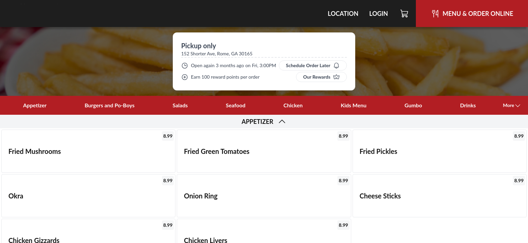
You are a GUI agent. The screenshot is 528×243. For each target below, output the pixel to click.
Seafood (235, 105)
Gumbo (413, 105)
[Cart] (404, 13)
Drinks (468, 105)
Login (378, 13)
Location (343, 13)
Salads (180, 105)
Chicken (293, 105)
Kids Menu (354, 105)
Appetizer (34, 105)
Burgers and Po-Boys (109, 105)
